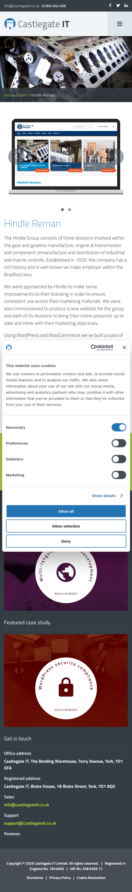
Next (115, 156)
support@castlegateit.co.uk (30, 823)
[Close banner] (124, 347)
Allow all (66, 511)
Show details (104, 495)
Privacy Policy (60, 877)
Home (9, 95)
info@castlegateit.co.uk (21, 5)
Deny (66, 541)
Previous (16, 156)
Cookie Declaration (91, 877)
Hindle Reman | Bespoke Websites (37, 24)
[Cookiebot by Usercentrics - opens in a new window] (90, 347)
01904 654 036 (54, 5)
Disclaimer (35, 877)
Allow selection (66, 526)
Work (22, 95)
